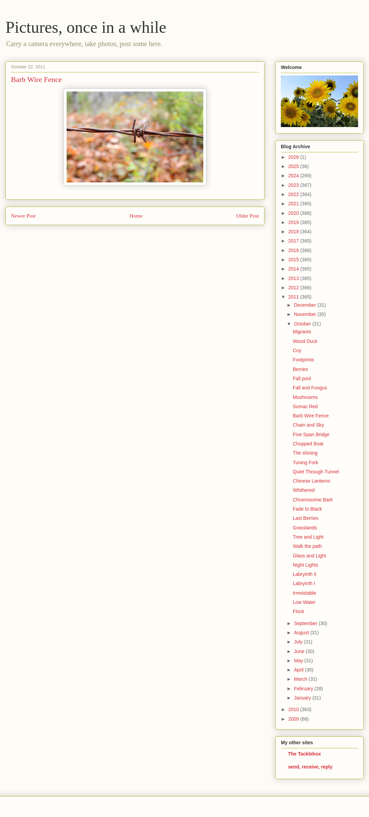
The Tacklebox (304, 754)
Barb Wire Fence (311, 415)
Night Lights (305, 565)
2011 (294, 297)
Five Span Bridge (311, 434)
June (299, 651)
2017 (294, 241)
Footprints (303, 359)
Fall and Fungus (310, 387)
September (306, 623)
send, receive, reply (310, 767)
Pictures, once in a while (85, 27)
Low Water (304, 602)
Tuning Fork (305, 462)
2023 (294, 185)
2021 (294, 203)
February (304, 688)
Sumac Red (305, 406)
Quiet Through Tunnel (316, 471)
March (301, 679)
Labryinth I (304, 583)
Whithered (304, 490)
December (305, 305)
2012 (294, 287)
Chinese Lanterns (311, 481)
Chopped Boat (308, 443)
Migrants (302, 331)
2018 (294, 231)
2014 (294, 269)
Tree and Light (308, 537)
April (299, 670)
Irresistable (304, 593)
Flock (298, 611)
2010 (294, 709)
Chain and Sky (308, 425)
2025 (294, 166)
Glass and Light (309, 555)
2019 (294, 222)
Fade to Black (307, 509)
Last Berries (305, 518)
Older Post (247, 216)
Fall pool (302, 378)
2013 (294, 278)
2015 (294, 259)
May (299, 660)
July (299, 642)
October (303, 324)
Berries (300, 369)
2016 (294, 250)
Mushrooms (305, 397)
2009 (294, 719)
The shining (305, 453)
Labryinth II (304, 574)
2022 (294, 194)
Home (135, 216)
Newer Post (23, 216)
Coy (297, 350)
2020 (294, 213)
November (305, 314)
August (302, 632)
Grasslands (305, 527)
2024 (294, 175)
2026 (294, 157)
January (303, 698)
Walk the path (307, 546)
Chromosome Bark (313, 499)
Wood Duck (305, 341)
